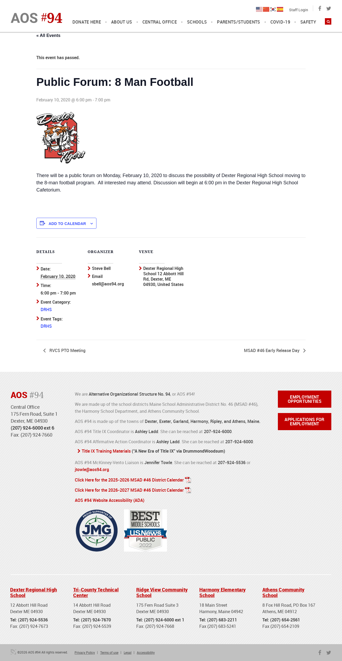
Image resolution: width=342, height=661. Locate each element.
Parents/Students (238, 22)
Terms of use (109, 651)
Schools (197, 22)
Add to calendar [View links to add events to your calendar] (67, 223)
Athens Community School (283, 592)
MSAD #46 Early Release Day (272, 350)
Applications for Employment (304, 421)
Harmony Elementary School (222, 592)
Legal (127, 651)
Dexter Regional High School (33, 592)
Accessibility (146, 651)
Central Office (159, 22)
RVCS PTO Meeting (67, 350)
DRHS (46, 309)
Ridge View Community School (162, 592)
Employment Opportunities (304, 399)
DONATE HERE (86, 22)
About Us (121, 22)
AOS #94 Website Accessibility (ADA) (109, 500)
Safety (308, 22)
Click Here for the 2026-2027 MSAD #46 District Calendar (129, 489)
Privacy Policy (85, 651)
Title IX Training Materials (106, 451)
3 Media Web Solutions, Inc (13, 651)
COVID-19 (280, 22)
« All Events (48, 35)
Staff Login (298, 9)
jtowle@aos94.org (92, 469)
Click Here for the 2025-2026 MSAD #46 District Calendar (129, 479)
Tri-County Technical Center (96, 592)
